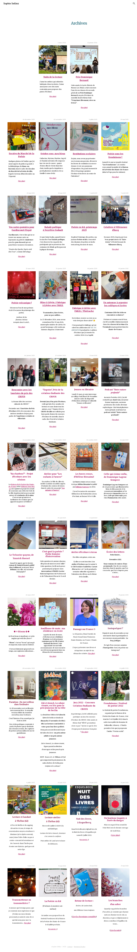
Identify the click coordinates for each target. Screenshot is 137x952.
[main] (79, 22)
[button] (134, 3)
